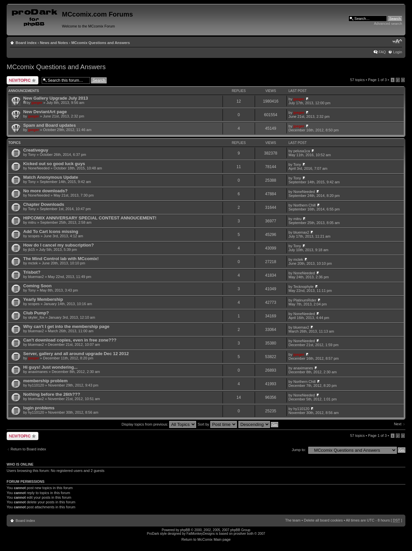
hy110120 (36, 385)
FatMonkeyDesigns (200, 533)
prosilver (239, 533)
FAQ (382, 52)
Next (397, 424)
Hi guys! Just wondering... (50, 367)
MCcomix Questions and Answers (100, 43)
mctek (33, 263)
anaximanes (38, 372)
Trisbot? (31, 272)
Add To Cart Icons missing (50, 231)
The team (292, 520)
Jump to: (299, 450)
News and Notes (54, 43)
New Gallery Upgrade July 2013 (55, 98)
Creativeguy (35, 150)
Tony (31, 155)
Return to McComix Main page (206, 539)
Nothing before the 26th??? (51, 394)
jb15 (31, 250)
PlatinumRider (304, 300)
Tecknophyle (303, 287)
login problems (39, 407)
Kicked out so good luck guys (54, 163)
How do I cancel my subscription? (58, 245)
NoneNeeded (39, 168)
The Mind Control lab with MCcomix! (61, 258)
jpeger (36, 103)
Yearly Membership (43, 299)
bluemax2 (301, 232)
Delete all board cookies (323, 520)
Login (397, 52)
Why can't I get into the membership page (66, 326)
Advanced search (388, 23)
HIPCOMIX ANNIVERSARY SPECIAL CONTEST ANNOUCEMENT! (90, 217)
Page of (377, 80)
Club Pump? (36, 312)
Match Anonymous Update (50, 177)
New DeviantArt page (45, 111)
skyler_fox (36, 317)
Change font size (397, 41)
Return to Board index (28, 449)
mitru (32, 222)
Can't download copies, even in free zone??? (70, 340)
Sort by (217, 424)
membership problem (45, 380)
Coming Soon (37, 285)
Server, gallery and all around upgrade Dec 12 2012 (76, 353)
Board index (26, 43)
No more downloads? (45, 190)
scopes (34, 236)
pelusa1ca (301, 151)
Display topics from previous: (159, 424)
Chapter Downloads (43, 204)
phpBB (185, 530)
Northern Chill (304, 205)
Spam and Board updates (49, 125)
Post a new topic (22, 80)
